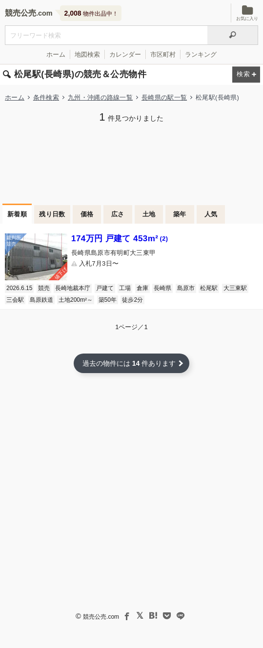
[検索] (232, 35)
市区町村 (163, 54)
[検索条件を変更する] (246, 75)
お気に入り (247, 13)
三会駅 (15, 299)
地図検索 (87, 54)
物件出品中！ (91, 13)
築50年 (108, 299)
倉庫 (142, 288)
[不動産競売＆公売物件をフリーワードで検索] (106, 35)
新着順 (17, 214)
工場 (125, 288)
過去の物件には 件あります (129, 363)
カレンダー (125, 54)
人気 (211, 214)
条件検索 (46, 97)
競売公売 (20, 13)
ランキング (201, 54)
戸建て (105, 288)
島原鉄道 (41, 299)
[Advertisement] (131, 162)
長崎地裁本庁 (72, 288)
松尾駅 (209, 288)
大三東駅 (235, 288)
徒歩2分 (132, 299)
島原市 (186, 288)
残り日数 (52, 214)
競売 (44, 288)
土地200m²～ (76, 299)
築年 (179, 214)
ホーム (55, 54)
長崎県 (162, 288)
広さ (117, 214)
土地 (149, 214)
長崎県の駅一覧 (164, 97)
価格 (87, 214)
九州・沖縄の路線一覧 (100, 97)
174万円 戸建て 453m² (119, 238)
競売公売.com (101, 616)
